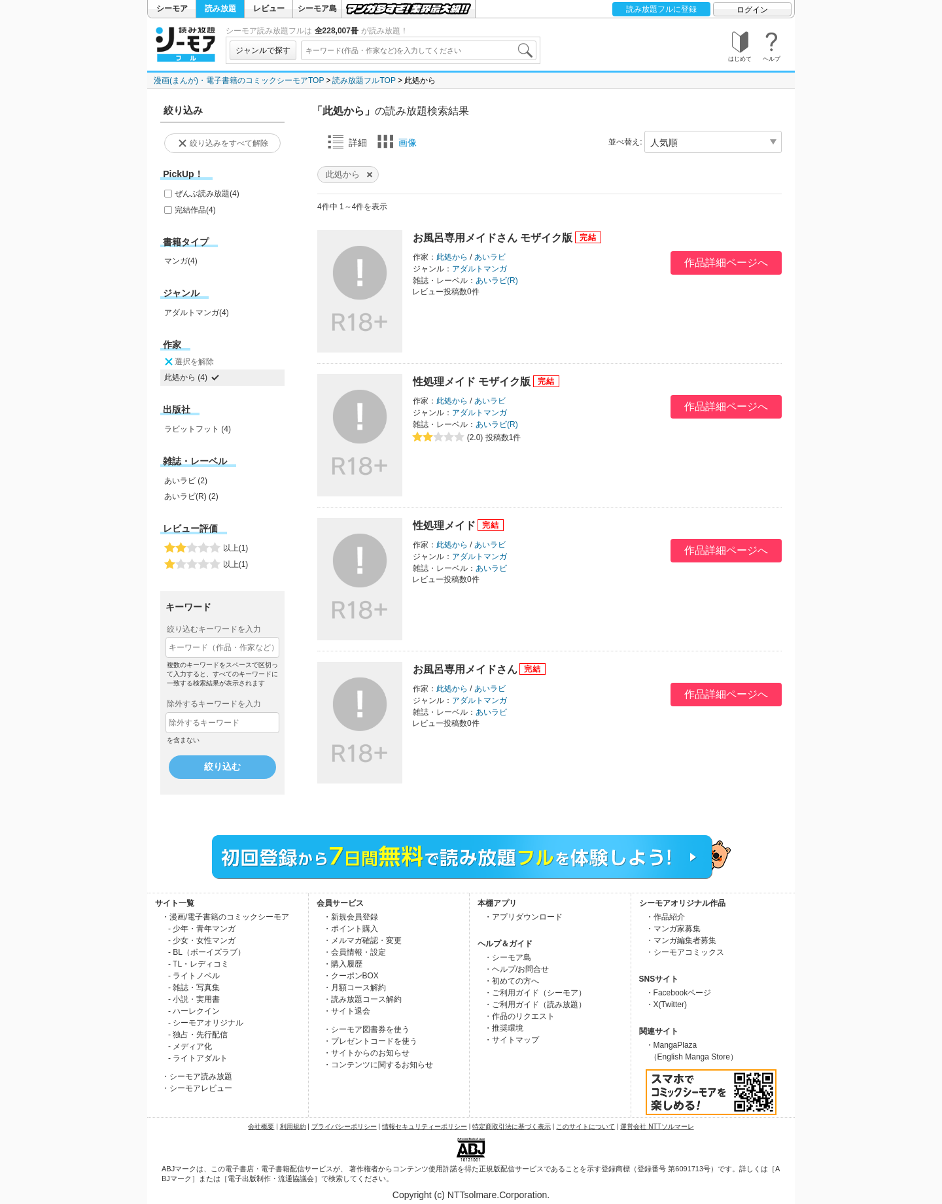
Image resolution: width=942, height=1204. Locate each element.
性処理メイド (444, 525)
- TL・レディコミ (198, 964)
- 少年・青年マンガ (202, 928)
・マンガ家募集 (673, 928)
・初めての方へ (511, 981)
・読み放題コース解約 (362, 999)
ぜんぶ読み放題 (207, 193)
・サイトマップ (511, 1039)
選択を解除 (188, 362)
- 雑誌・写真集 (194, 987)
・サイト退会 (346, 1011)
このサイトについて (585, 1126)
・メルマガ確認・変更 (362, 940)
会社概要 (261, 1126)
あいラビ (490, 257)
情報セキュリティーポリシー (424, 1126)
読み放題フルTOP (363, 80)
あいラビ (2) (185, 480)
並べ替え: (625, 141)
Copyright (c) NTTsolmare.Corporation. (471, 1195)
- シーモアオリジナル (205, 1022)
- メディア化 (190, 1046)
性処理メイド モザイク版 (472, 381)
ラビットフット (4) (197, 429)
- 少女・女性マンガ (202, 940)
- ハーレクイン (194, 1011)
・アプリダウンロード (523, 916)
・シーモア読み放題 (197, 1076)
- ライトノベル (194, 975)
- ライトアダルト (198, 1058)
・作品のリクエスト (519, 1016)
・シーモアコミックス (685, 952)
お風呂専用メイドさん (465, 669)
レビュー (269, 8)
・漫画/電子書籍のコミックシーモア (225, 916)
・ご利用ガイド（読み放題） (535, 1004)
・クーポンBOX (351, 975)
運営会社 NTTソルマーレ (656, 1126)
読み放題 (220, 8)
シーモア (172, 8)
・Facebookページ (679, 992)
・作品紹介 (665, 916)
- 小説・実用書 (194, 999)
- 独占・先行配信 (198, 1034)
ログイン (752, 9)
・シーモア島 (507, 957)
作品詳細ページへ (726, 262)
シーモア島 (317, 8)
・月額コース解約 (354, 987)
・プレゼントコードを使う (370, 1041)
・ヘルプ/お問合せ (516, 969)
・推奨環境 (503, 1028)
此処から (452, 257)
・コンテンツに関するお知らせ (378, 1064)
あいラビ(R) (497, 280)
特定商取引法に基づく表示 (511, 1126)
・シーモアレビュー (197, 1088)
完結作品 (195, 210)
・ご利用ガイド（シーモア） (535, 992)
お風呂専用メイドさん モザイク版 (492, 237)
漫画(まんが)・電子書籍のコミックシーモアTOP (239, 80)
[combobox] (418, 50)
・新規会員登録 (350, 916)
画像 (397, 142)
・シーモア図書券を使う (366, 1029)
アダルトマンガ (479, 268)
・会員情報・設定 (354, 952)
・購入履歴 (342, 964)
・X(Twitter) (666, 1004)
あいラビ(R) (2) (191, 496)
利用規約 (293, 1126)
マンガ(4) (181, 261)
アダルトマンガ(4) (196, 312)
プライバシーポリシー (344, 1126)
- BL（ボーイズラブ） (206, 952)
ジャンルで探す (263, 50)
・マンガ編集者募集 (681, 940)
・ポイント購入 (350, 928)
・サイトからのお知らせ (366, 1053)
